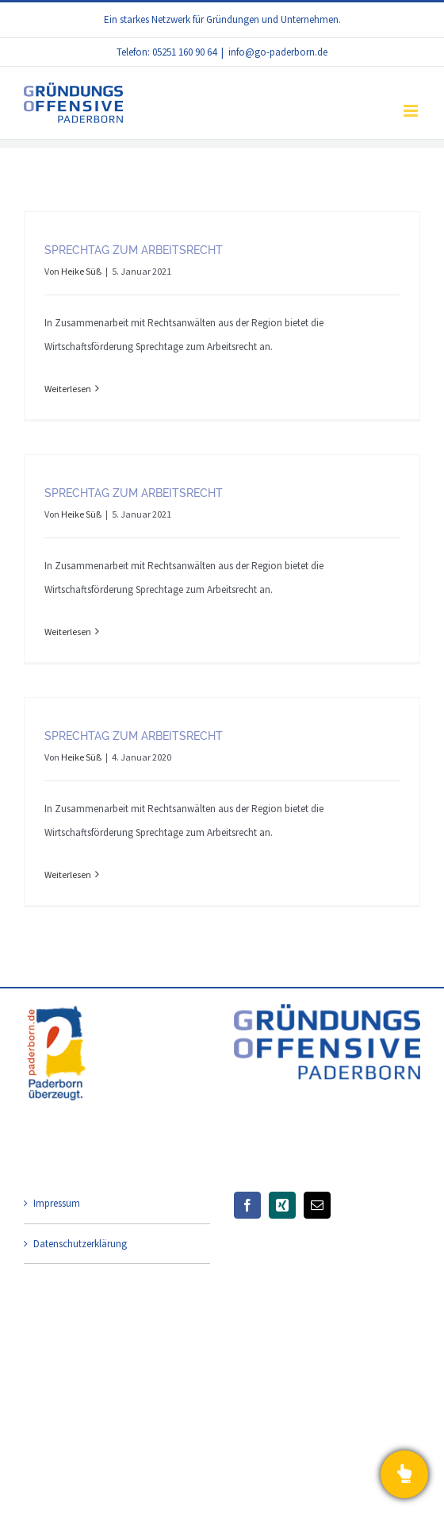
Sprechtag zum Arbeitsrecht (133, 250)
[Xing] (282, 1205)
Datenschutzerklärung (80, 1243)
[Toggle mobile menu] (412, 110)
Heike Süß (81, 271)
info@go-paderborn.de (277, 52)
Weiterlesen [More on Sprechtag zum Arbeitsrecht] (67, 389)
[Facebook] (247, 1205)
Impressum (56, 1203)
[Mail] (317, 1205)
